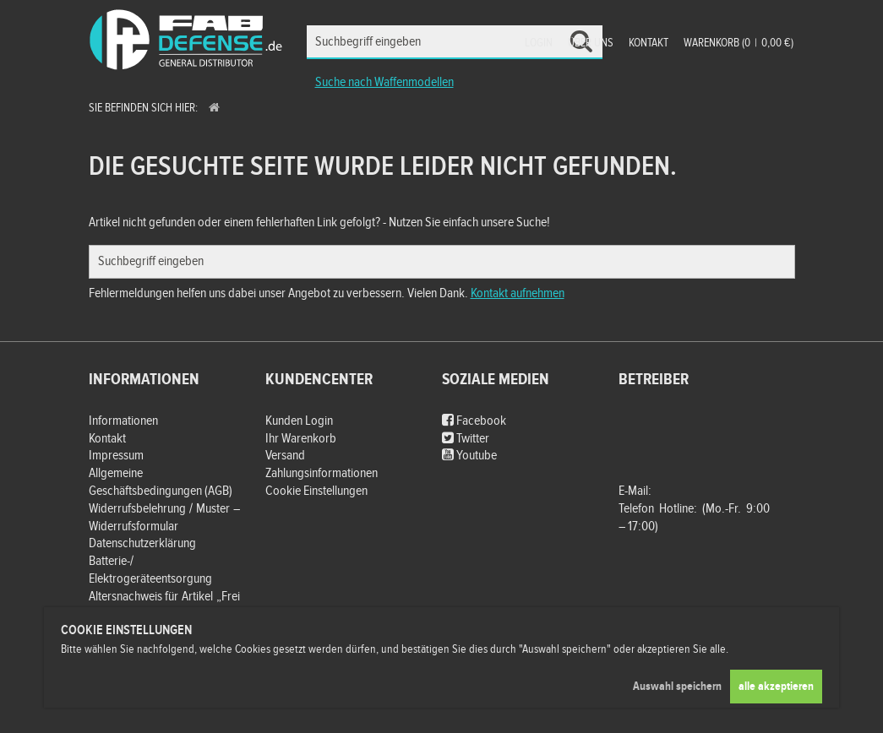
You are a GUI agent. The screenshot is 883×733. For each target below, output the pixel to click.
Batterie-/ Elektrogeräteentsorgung (150, 570)
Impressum (116, 456)
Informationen (123, 421)
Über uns (590, 43)
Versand (285, 456)
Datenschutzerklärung (142, 543)
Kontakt (648, 43)
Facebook (474, 421)
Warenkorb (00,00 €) (738, 43)
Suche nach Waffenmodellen (384, 82)
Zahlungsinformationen (321, 473)
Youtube (469, 456)
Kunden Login (299, 421)
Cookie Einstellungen (316, 491)
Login (539, 43)
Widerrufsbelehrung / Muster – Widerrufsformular (164, 518)
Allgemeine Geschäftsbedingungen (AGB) (160, 482)
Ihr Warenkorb (300, 439)
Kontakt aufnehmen (517, 293)
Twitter (465, 439)
